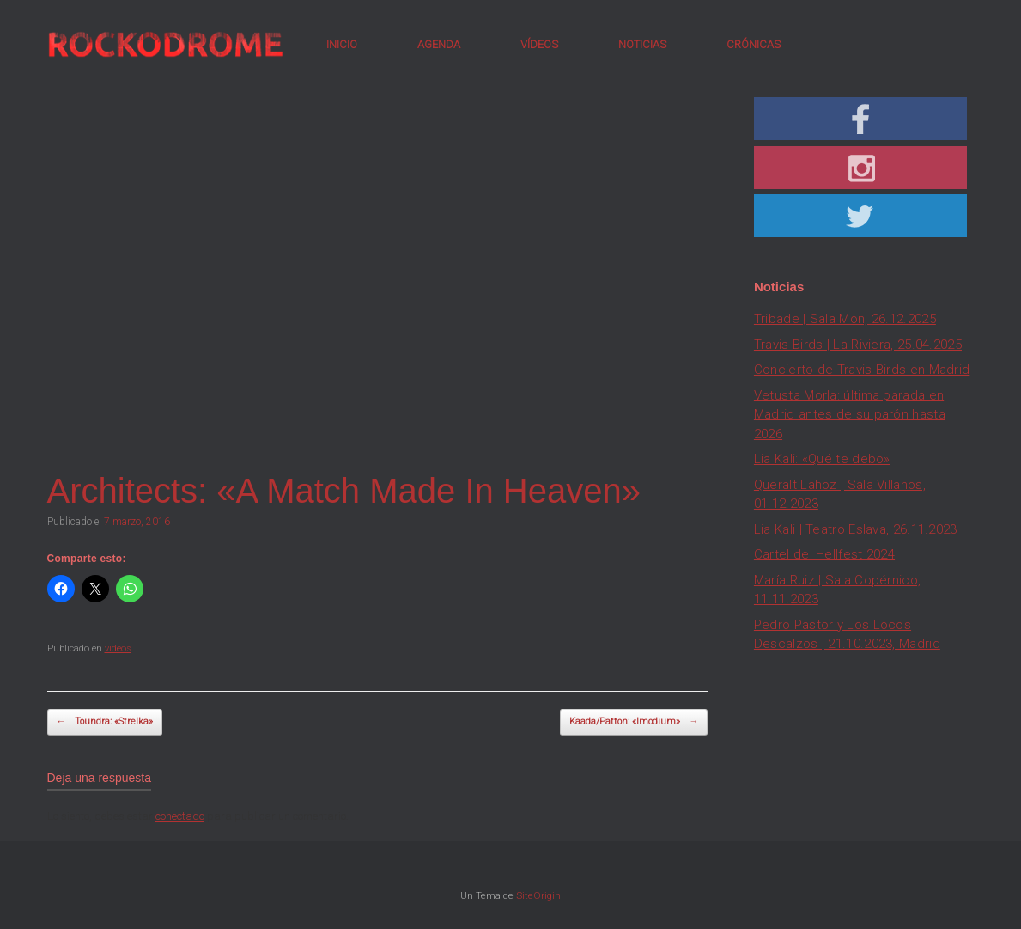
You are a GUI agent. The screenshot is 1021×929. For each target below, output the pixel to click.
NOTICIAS (642, 44)
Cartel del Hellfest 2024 (824, 554)
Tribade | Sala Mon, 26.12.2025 (845, 319)
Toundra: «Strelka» (105, 722)
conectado (179, 816)
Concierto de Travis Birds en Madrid (862, 369)
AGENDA (438, 44)
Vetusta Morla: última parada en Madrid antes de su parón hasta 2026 (849, 415)
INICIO (341, 44)
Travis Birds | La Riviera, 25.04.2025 (858, 344)
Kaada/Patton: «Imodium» (633, 722)
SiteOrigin (538, 895)
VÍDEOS (539, 44)
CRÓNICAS (753, 44)
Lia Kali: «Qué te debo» (822, 459)
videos (118, 648)
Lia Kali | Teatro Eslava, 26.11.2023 (855, 529)
